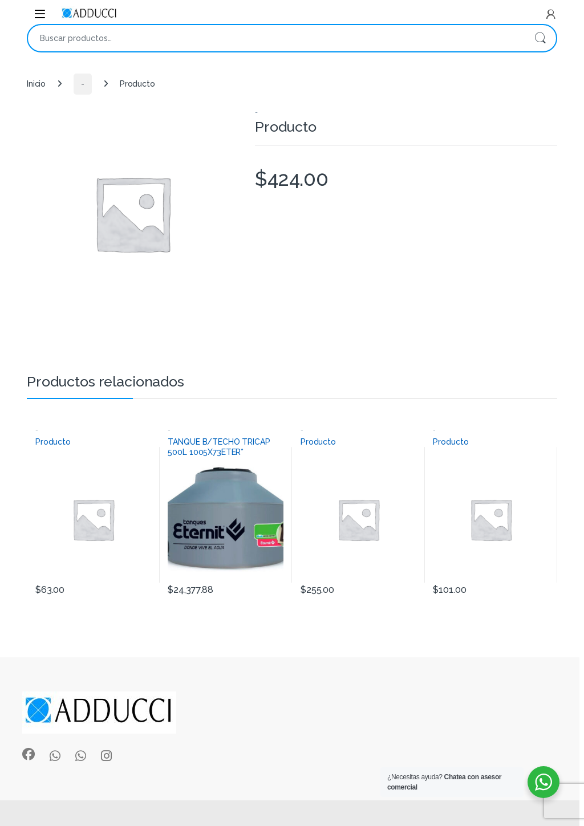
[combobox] (276, 38)
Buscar (540, 38)
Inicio (36, 83)
